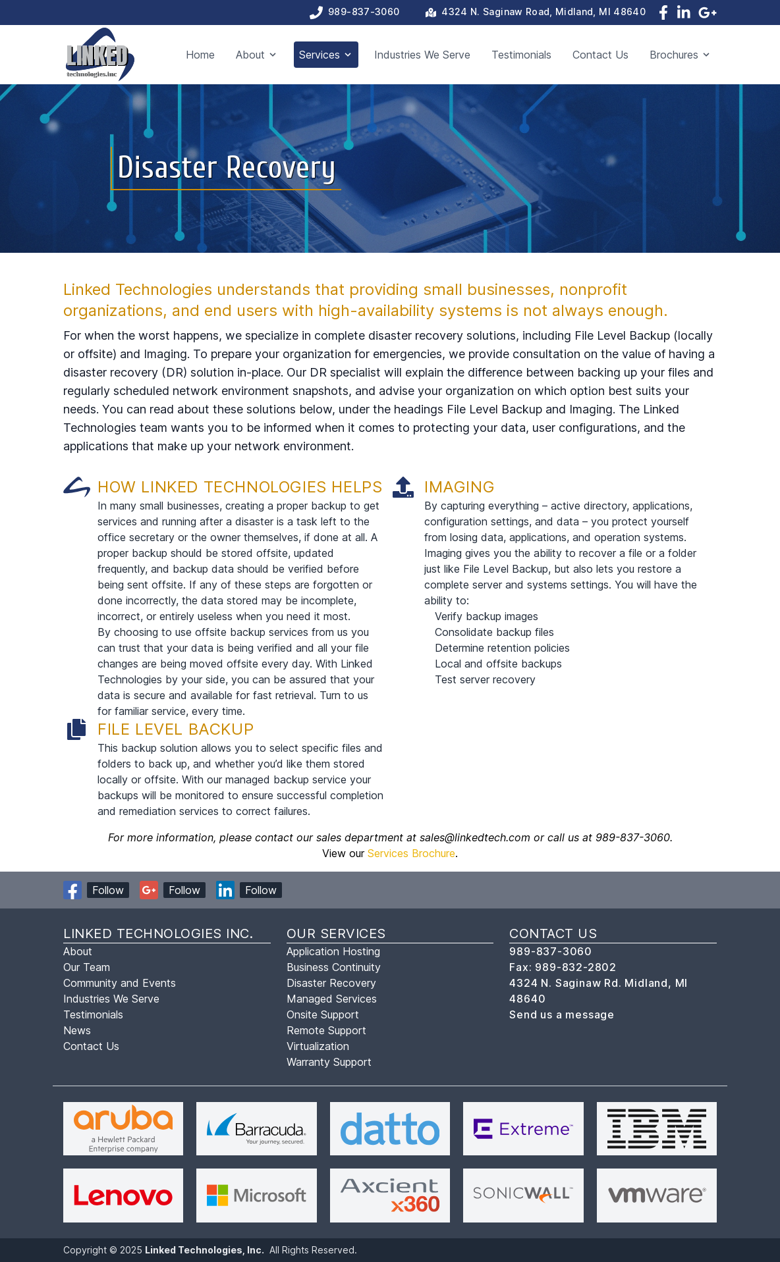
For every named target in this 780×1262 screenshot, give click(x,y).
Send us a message (562, 1014)
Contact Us (600, 54)
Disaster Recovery (331, 982)
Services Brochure (411, 853)
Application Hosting (333, 951)
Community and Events (119, 982)
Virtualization (318, 1046)
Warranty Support (329, 1061)
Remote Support (326, 1030)
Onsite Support (323, 1014)
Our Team (86, 967)
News (77, 1030)
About (77, 951)
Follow (108, 890)
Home (200, 54)
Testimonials (521, 54)
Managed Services (332, 998)
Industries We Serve (422, 54)
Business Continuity (334, 967)
